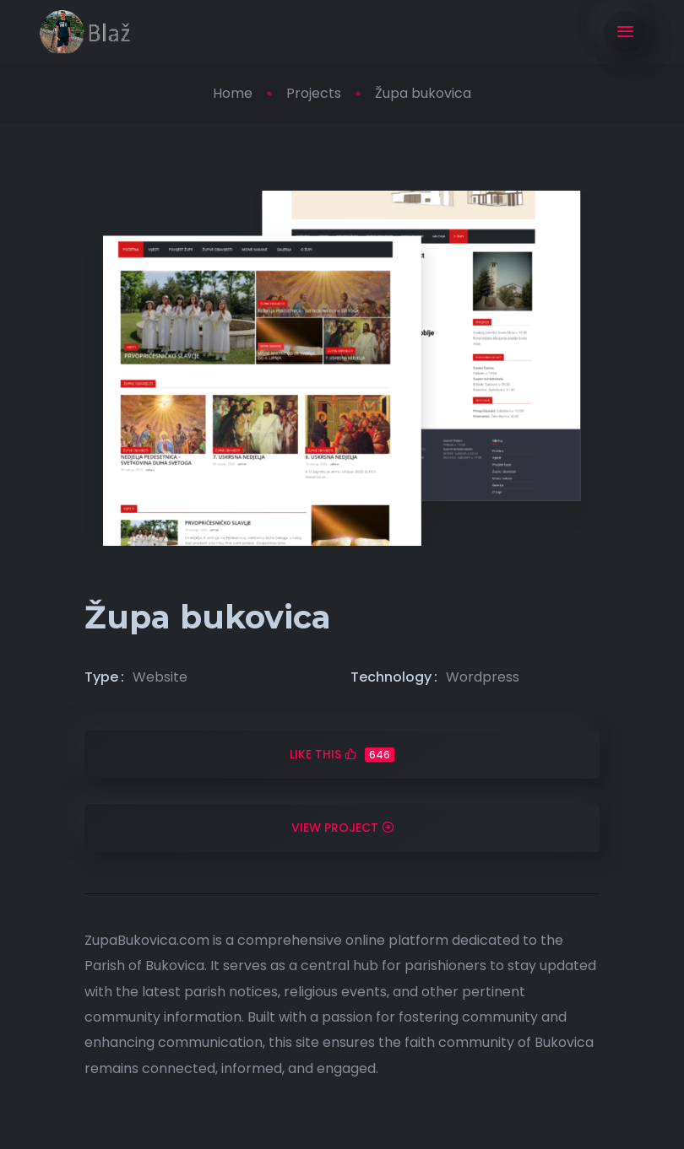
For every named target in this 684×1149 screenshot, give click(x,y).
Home (232, 93)
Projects (313, 93)
